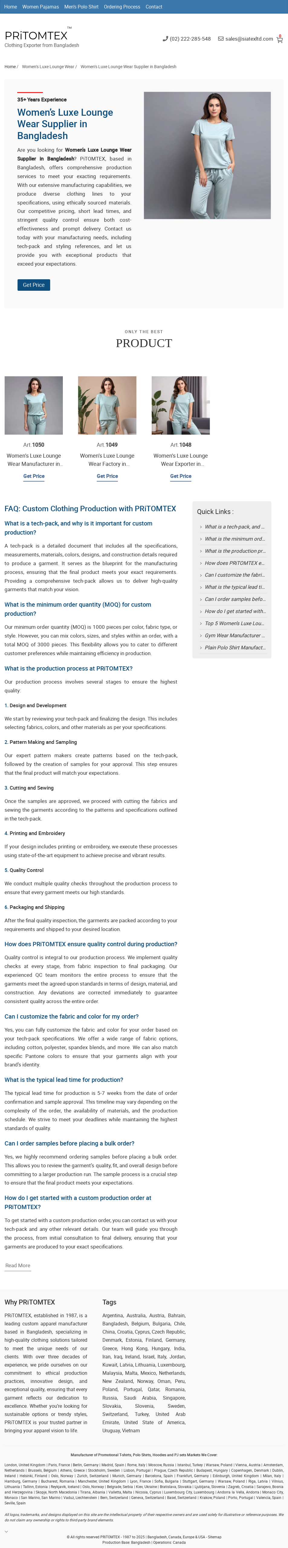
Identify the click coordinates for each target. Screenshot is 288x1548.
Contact (154, 6)
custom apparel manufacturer (55, 1323)
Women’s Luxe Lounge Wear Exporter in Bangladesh (181, 464)
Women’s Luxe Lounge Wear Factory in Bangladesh (107, 464)
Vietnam (131, 1430)
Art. (33, 444)
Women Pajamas (40, 6)
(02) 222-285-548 (190, 38)
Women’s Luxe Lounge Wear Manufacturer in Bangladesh (34, 464)
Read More (17, 1265)
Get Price (34, 284)
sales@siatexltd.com (249, 38)
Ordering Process (122, 6)
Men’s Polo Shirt (81, 6)
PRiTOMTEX (36, 35)
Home (10, 6)
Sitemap (215, 1536)
